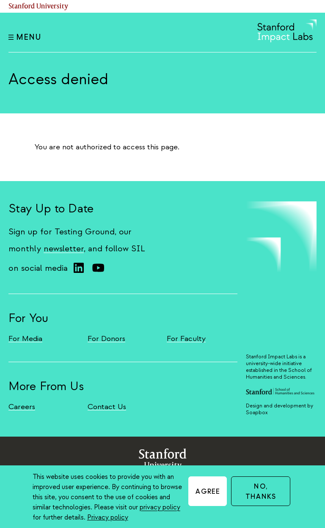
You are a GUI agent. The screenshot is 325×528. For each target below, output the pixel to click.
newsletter (64, 248)
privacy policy (160, 507)
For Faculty (186, 339)
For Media (25, 339)
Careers (21, 407)
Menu (24, 37)
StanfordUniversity (163, 461)
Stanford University (38, 6)
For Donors (106, 339)
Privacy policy (107, 517)
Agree (208, 491)
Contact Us (107, 407)
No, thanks (260, 491)
